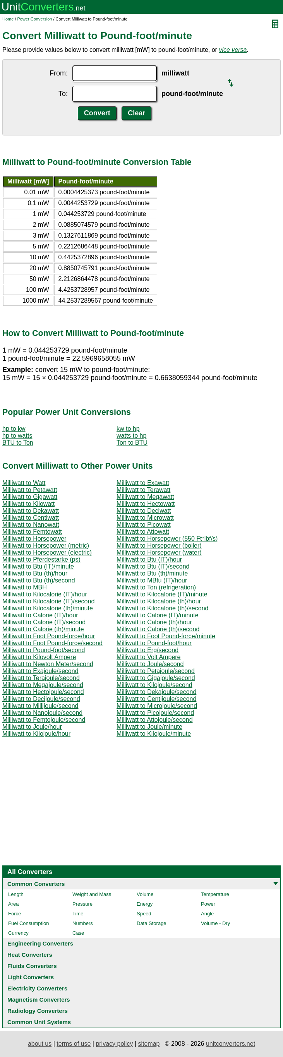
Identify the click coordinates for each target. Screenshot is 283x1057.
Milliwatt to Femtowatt (32, 531)
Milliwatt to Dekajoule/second (156, 692)
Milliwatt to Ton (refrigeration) (156, 587)
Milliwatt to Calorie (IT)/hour (40, 615)
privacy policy (114, 1043)
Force (14, 914)
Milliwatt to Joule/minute (149, 726)
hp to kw (14, 428)
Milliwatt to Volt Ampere (148, 657)
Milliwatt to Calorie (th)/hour (154, 622)
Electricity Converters (37, 988)
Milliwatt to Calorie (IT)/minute (158, 615)
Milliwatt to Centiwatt (30, 517)
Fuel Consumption (28, 923)
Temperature (215, 894)
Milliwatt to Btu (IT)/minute (38, 566)
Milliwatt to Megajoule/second (42, 685)
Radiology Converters (37, 1010)
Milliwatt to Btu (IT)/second (153, 566)
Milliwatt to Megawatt (145, 496)
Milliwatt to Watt (23, 483)
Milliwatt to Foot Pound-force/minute (166, 636)
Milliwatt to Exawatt (143, 483)
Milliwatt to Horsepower (34, 538)
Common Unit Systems (39, 1022)
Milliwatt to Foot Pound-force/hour (48, 636)
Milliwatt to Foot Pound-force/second (52, 643)
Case (78, 933)
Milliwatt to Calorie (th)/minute (43, 629)
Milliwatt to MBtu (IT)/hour (152, 580)
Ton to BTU (132, 442)
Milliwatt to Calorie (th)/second (158, 629)
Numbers (82, 923)
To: (63, 94)
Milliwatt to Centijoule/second (156, 699)
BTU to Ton (17, 442)
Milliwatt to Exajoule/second (40, 671)
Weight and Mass (91, 894)
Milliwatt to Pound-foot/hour (154, 643)
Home (8, 19)
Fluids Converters (32, 966)
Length (16, 894)
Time (77, 914)
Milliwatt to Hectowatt (146, 503)
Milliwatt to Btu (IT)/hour (149, 559)
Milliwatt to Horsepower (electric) (47, 552)
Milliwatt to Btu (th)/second (38, 580)
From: (59, 73)
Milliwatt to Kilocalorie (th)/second (162, 608)
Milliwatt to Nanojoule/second (42, 712)
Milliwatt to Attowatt (143, 531)
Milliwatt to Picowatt (144, 524)
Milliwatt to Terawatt (143, 490)
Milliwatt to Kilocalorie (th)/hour (159, 601)
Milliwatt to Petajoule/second (156, 671)
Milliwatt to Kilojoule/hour (36, 733)
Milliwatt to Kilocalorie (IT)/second (48, 601)
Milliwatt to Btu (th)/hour (34, 573)
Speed (144, 914)
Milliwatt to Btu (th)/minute (152, 573)
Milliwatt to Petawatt (29, 490)
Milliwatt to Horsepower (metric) (45, 545)
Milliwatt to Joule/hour (32, 726)
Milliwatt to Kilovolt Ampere (39, 657)
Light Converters (30, 977)
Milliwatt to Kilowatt (28, 503)
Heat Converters (29, 954)
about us (39, 1043)
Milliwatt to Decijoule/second (41, 699)
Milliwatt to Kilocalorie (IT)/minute (162, 594)
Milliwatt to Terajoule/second (41, 678)
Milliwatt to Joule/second (150, 664)
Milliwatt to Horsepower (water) (159, 552)
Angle (207, 914)
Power (208, 904)
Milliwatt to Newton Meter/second (47, 664)
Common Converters (36, 884)
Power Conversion (34, 19)
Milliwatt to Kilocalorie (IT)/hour (44, 594)
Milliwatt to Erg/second (147, 650)
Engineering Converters (40, 943)
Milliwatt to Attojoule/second (155, 719)
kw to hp (128, 428)
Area (13, 904)
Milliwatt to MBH (24, 587)
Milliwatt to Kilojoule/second (154, 685)
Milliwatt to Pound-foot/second (43, 650)
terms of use (74, 1043)
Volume (145, 894)
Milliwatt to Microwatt (145, 517)
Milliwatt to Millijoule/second (40, 705)
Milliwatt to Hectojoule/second (43, 692)
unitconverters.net (230, 1043)
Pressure (82, 904)
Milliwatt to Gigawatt (29, 496)
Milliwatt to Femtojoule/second (43, 719)
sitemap (149, 1043)
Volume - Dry (215, 923)
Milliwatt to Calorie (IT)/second (44, 622)
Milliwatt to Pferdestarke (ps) (41, 559)
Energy (145, 904)
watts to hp (131, 435)
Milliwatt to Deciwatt (144, 510)
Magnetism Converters (38, 999)
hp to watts (17, 435)
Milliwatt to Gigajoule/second (156, 678)
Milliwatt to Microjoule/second (157, 705)
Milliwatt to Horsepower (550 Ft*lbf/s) (167, 538)
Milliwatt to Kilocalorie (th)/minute (47, 608)
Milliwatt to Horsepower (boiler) (159, 545)
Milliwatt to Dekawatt (30, 510)
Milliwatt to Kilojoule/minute (154, 733)
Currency (18, 933)
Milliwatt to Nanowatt (30, 524)
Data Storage (151, 923)
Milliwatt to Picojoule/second (155, 712)
